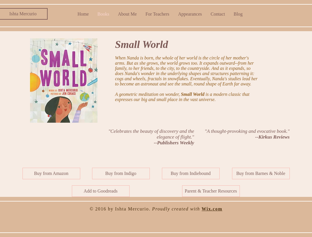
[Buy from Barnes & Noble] (261, 173)
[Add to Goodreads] (101, 191)
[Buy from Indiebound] (191, 173)
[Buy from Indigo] (121, 173)
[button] (211, 191)
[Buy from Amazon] (51, 173)
